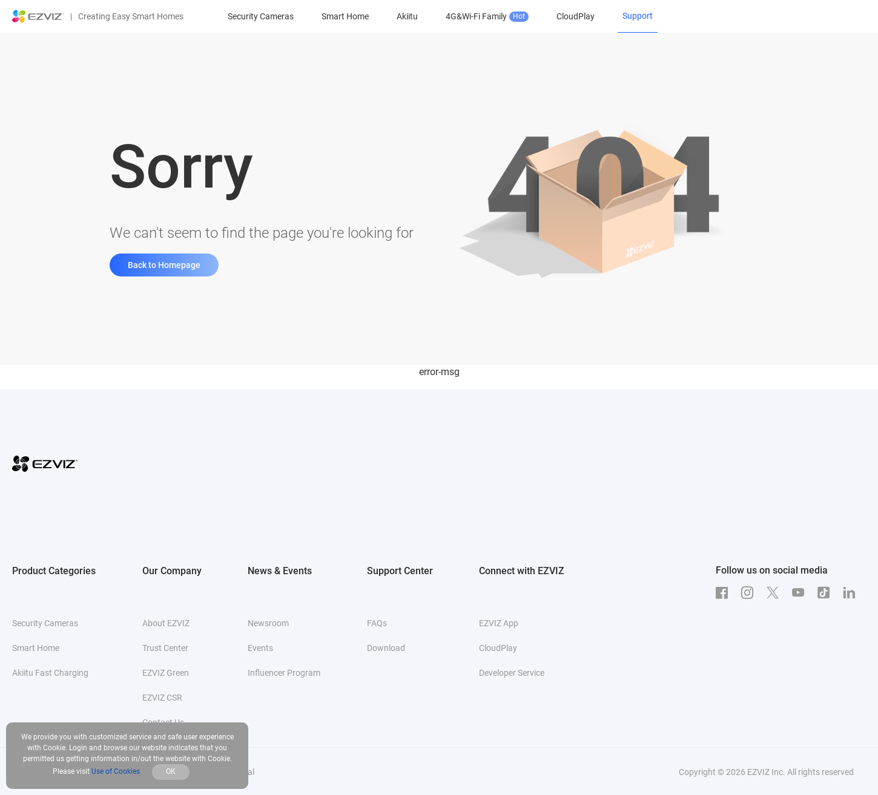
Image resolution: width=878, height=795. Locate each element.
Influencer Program (284, 673)
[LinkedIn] (852, 593)
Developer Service (511, 673)
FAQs (377, 623)
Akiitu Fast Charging (50, 673)
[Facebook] (725, 593)
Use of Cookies (115, 771)
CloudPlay (575, 16)
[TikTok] (826, 593)
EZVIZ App (498, 623)
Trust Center (165, 648)
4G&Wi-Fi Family (487, 16)
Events (260, 648)
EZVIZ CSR (162, 697)
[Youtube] (801, 593)
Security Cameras (261, 16)
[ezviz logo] (38, 16)
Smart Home (345, 16)
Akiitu (407, 16)
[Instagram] (750, 593)
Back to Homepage (164, 265)
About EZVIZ (166, 623)
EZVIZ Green (165, 673)
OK (171, 771)
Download (386, 648)
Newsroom (268, 623)
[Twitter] (776, 593)
